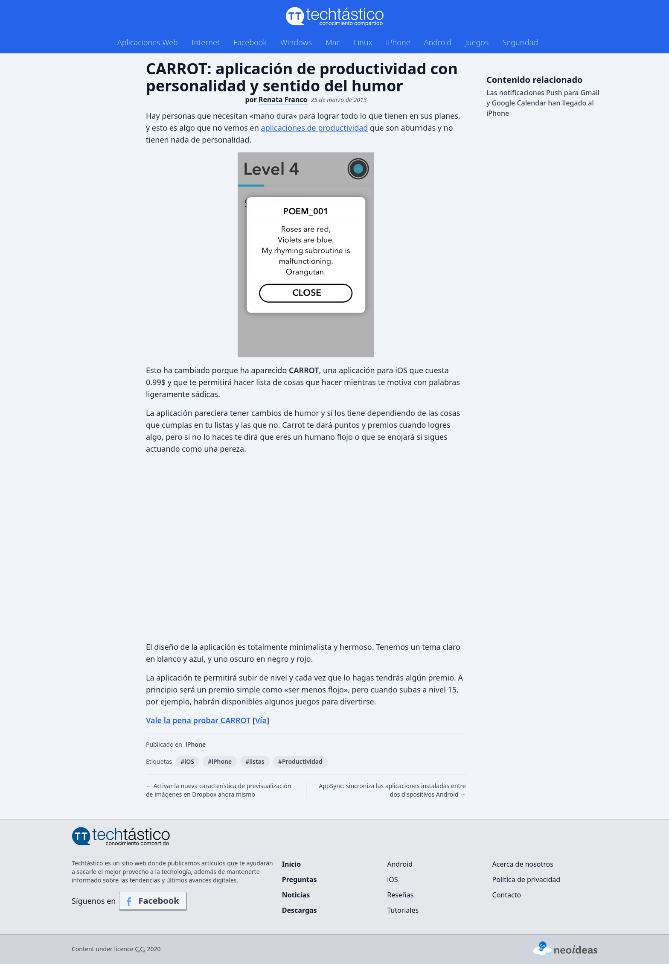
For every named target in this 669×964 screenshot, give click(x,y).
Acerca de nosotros (522, 864)
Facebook (250, 42)
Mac (333, 42)
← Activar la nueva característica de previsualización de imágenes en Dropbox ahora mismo (218, 790)
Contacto (506, 895)
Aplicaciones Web (147, 42)
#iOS (187, 761)
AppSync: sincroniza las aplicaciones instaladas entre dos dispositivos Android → (392, 790)
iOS (392, 879)
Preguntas (299, 879)
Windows (296, 42)
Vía (261, 720)
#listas (255, 761)
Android (438, 42)
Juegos (477, 42)
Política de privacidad (526, 879)
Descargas (299, 910)
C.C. (140, 949)
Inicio (291, 864)
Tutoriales (403, 910)
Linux (363, 42)
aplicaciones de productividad (314, 128)
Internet (206, 42)
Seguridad (520, 42)
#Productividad (300, 761)
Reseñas (400, 895)
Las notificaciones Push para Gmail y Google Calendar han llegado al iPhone (542, 103)
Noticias (296, 895)
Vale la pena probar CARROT (198, 720)
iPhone (398, 42)
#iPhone (220, 761)
